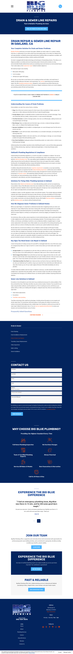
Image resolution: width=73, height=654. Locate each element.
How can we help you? (16, 397)
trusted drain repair (27, 65)
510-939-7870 (22, 620)
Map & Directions (51, 612)
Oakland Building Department (40, 169)
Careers (22, 635)
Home (21, 626)
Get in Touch (36, 569)
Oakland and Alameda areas (27, 184)
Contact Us (22, 644)
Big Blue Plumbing (15, 51)
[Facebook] (49, 627)
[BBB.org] (56, 627)
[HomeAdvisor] (53, 627)
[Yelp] (46, 627)
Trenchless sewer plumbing (19, 297)
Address (13, 388)
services (43, 81)
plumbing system (18, 200)
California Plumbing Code (21, 159)
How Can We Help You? (36, 590)
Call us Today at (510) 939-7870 (36, 28)
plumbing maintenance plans (25, 83)
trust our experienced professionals (43, 306)
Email (13, 383)
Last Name (14, 374)
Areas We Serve (22, 638)
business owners (22, 173)
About (21, 629)
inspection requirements (37, 168)
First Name (14, 369)
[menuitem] (36, 332)
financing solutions (50, 198)
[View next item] (38, 521)
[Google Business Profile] (43, 627)
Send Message (17, 414)
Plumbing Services (21, 632)
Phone (13, 379)
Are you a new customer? (17, 392)
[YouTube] (59, 627)
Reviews (22, 641)
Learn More (36, 547)
